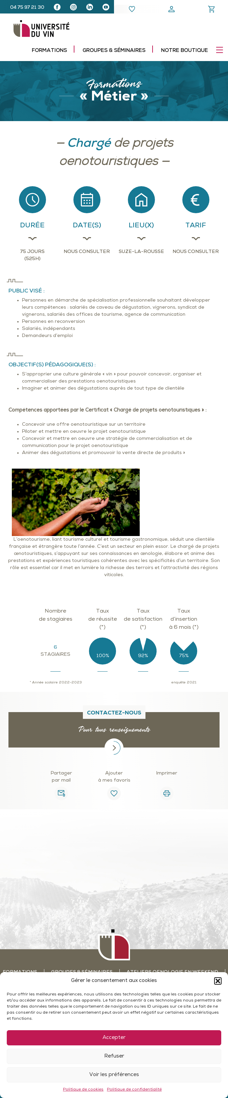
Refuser (114, 1056)
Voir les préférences (114, 1074)
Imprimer (166, 773)
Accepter (114, 1037)
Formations (49, 50)
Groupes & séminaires (114, 50)
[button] (217, 981)
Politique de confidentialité (134, 1090)
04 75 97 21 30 (27, 7)
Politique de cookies (83, 1090)
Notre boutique (184, 50)
